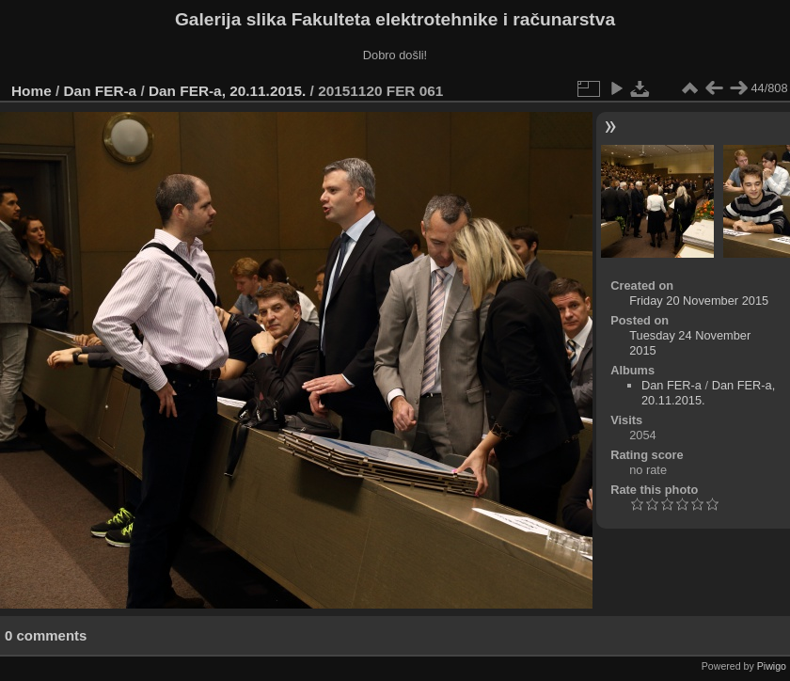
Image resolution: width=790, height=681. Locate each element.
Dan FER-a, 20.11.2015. (227, 91)
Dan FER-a (100, 91)
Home (31, 91)
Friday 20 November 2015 (698, 300)
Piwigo (771, 666)
